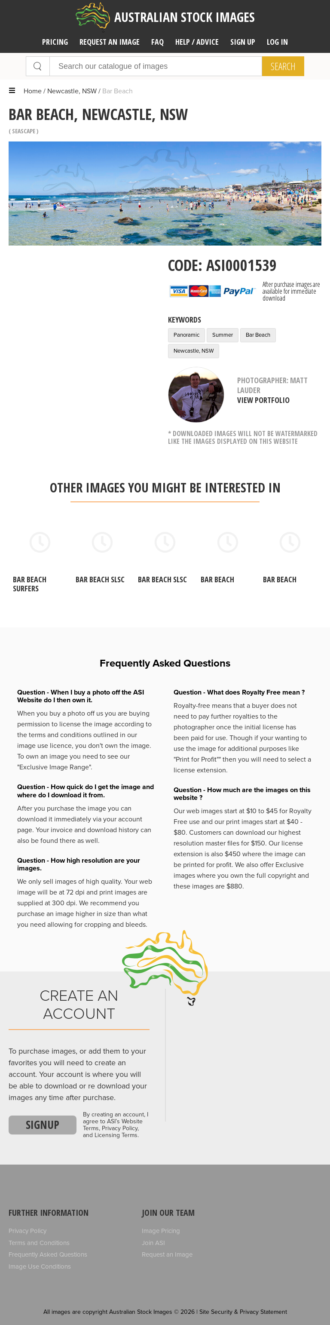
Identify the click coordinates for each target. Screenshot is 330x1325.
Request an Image (167, 1254)
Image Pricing (161, 1231)
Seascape (23, 131)
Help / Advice (197, 42)
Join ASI (153, 1243)
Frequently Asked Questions (48, 1254)
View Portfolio (263, 400)
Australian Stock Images (165, 17)
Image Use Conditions (40, 1266)
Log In (277, 42)
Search (283, 66)
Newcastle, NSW (72, 91)
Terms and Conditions (39, 1243)
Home (33, 91)
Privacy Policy (27, 1231)
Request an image (109, 42)
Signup (42, 1124)
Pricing (55, 42)
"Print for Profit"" (197, 759)
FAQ (157, 42)
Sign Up (242, 42)
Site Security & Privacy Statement (243, 1312)
